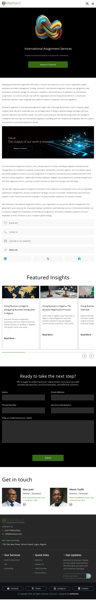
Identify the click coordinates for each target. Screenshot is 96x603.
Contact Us (38, 568)
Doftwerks (74, 597)
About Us (37, 564)
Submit (48, 462)
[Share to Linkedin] (16, 258)
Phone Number (9, 405)
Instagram (60, 592)
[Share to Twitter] (48, 258)
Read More (10, 338)
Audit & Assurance (11, 564)
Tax (4, 568)
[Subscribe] (88, 579)
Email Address (57, 392)
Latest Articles (40, 572)
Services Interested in (61, 405)
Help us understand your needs (17, 418)
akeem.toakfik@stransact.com (81, 501)
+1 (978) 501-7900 (30, 504)
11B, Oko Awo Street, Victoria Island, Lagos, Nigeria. (24, 548)
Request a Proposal (48, 64)
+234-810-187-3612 (77, 504)
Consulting (7, 572)
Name (5, 392)
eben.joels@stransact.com (34, 501)
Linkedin (83, 592)
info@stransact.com (12, 537)
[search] (87, 3)
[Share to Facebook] (79, 258)
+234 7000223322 (11, 534)
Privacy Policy (39, 576)
